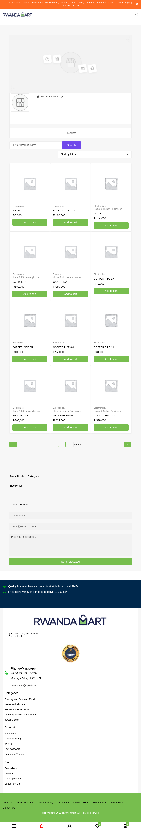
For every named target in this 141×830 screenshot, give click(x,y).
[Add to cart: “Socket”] (29, 220)
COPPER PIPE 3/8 (63, 345)
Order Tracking (13, 736)
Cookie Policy (80, 800)
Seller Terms (99, 800)
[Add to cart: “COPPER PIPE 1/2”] (111, 357)
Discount (9, 771)
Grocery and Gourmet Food (20, 697)
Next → (78, 442)
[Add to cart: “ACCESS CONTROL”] (70, 220)
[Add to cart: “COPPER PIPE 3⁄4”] (29, 357)
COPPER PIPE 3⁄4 (22, 345)
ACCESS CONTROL (64, 208)
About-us (8, 800)
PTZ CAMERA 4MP (63, 413)
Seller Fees (117, 800)
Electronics (15, 483)
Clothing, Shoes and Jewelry (20, 712)
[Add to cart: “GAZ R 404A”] (29, 292)
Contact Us (9, 806)
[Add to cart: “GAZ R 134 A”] (111, 224)
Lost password (12, 747)
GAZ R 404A (19, 280)
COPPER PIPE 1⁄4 (104, 277)
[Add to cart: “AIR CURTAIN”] (29, 426)
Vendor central (13, 781)
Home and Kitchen (15, 702)
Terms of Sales (25, 800)
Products (71, 132)
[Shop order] (95, 152)
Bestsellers (11, 766)
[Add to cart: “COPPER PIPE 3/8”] (70, 357)
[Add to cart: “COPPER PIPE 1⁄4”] (111, 289)
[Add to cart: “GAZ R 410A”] (70, 292)
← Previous (13, 442)
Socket (16, 208)
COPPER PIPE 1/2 (104, 345)
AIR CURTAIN (20, 413)
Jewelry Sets (12, 718)
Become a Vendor (14, 752)
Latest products (13, 776)
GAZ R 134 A (101, 211)
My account (11, 731)
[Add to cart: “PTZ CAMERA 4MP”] (70, 426)
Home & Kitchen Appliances (108, 207)
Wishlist (9, 742)
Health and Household (17, 707)
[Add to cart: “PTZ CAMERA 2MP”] (111, 426)
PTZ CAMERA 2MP (104, 413)
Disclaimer (63, 800)
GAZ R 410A (60, 280)
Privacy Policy (45, 800)
